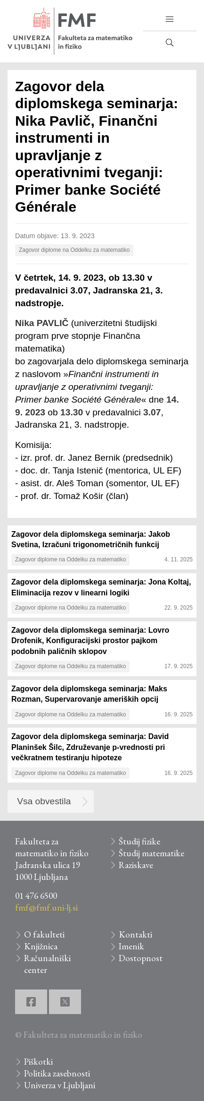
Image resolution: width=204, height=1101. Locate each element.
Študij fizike (139, 841)
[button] (169, 19)
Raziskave (136, 865)
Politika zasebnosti (57, 1073)
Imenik (131, 946)
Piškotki (38, 1061)
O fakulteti (44, 934)
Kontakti (135, 934)
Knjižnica (40, 946)
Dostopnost (141, 958)
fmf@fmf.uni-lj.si (46, 907)
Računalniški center (47, 964)
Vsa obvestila (44, 801)
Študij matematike (151, 853)
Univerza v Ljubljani (59, 1085)
